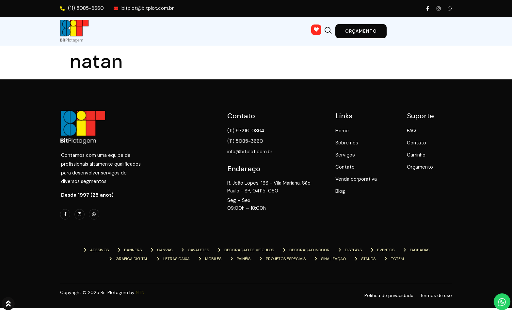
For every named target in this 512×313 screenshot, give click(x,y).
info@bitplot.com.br (267, 152)
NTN (140, 297)
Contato (233, 30)
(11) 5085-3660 (82, 8)
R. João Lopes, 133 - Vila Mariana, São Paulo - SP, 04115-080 (281, 186)
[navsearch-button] (345, 28)
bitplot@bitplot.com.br (144, 8)
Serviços (188, 30)
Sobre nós (142, 30)
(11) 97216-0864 (263, 131)
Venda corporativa (286, 30)
